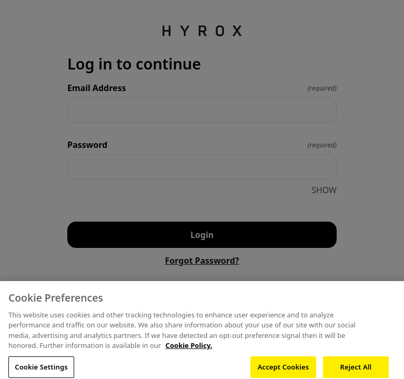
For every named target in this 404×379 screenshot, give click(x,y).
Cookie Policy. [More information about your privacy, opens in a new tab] (189, 350)
